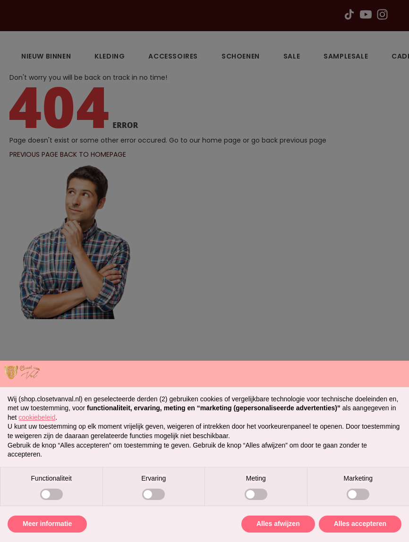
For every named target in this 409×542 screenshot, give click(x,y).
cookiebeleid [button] (36, 417)
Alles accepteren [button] (360, 523)
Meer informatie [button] (47, 523)
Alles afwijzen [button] (278, 523)
